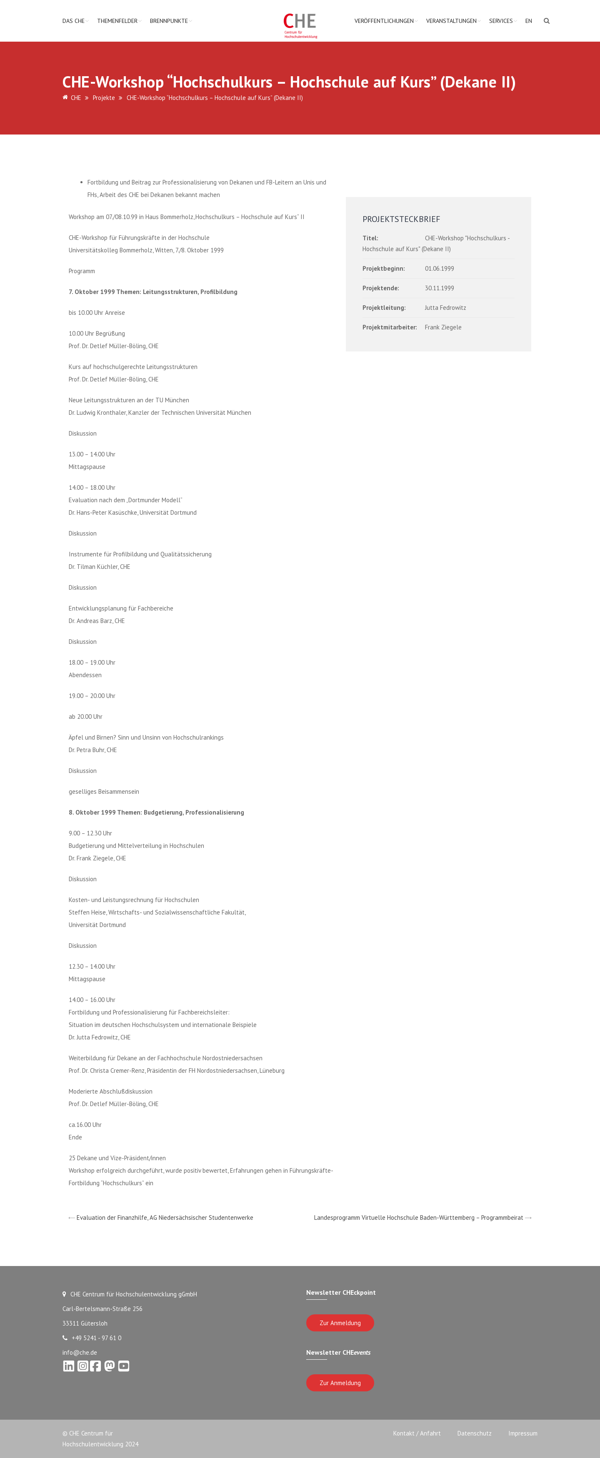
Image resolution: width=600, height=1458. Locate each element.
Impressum (523, 1433)
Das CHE (73, 21)
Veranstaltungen (451, 21)
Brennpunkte (169, 21)
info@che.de (79, 1352)
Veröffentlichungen (384, 21)
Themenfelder (117, 21)
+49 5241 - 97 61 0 (91, 1338)
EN (528, 21)
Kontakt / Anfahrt (417, 1433)
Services (501, 21)
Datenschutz (475, 1433)
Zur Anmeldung (340, 1323)
